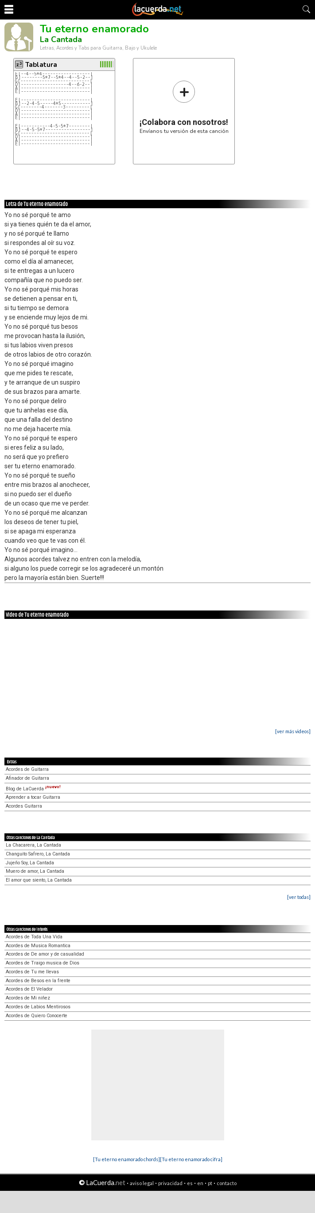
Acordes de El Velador (29, 989)
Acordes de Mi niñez (28, 998)
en (200, 1183)
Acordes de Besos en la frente (38, 981)
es (190, 1183)
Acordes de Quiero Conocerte (36, 1016)
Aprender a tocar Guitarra (33, 797)
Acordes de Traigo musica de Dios (42, 963)
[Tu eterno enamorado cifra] (191, 1159)
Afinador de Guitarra (27, 778)
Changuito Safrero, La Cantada (38, 854)
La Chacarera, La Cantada (33, 845)
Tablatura (41, 64)
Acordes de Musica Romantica (38, 946)
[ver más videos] (293, 731)
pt (210, 1183)
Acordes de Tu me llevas (32, 972)
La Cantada (61, 39)
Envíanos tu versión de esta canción (184, 107)
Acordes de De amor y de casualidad (45, 954)
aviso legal (142, 1183)
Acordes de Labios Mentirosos (38, 1007)
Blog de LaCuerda (33, 789)
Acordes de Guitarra (27, 769)
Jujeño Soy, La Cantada (30, 863)
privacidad (170, 1183)
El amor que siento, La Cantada (39, 880)
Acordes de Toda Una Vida (34, 937)
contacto (227, 1183)
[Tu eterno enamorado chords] (126, 1159)
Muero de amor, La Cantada (35, 871)
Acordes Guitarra (24, 806)
